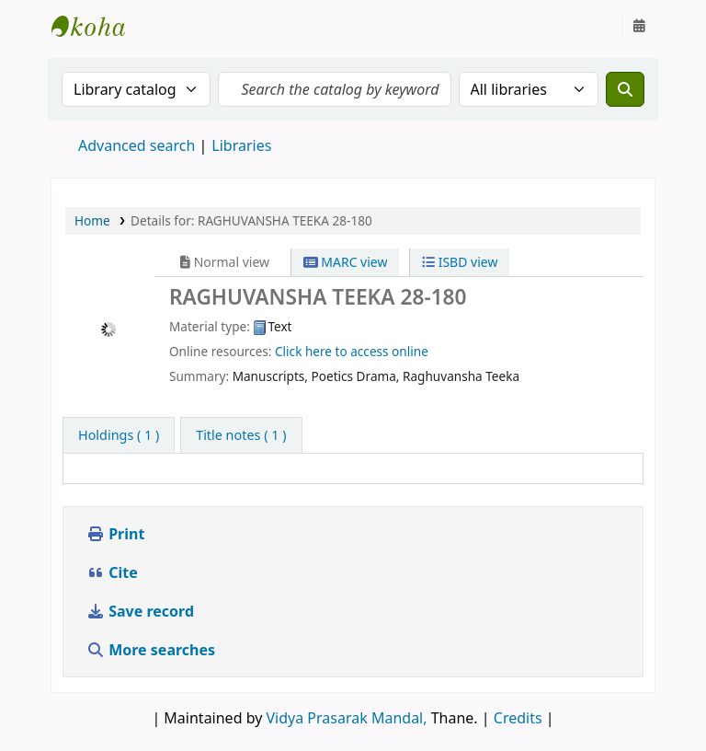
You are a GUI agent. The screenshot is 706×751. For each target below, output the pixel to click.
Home (92, 220)
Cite (112, 572)
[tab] (241, 435)
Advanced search (136, 145)
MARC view (345, 262)
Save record (142, 611)
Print (115, 534)
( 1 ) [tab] (118, 435)
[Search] (625, 89)
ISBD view (459, 262)
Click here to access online (351, 351)
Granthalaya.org (97, 25)
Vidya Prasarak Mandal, (347, 718)
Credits (518, 718)
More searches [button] (152, 650)
